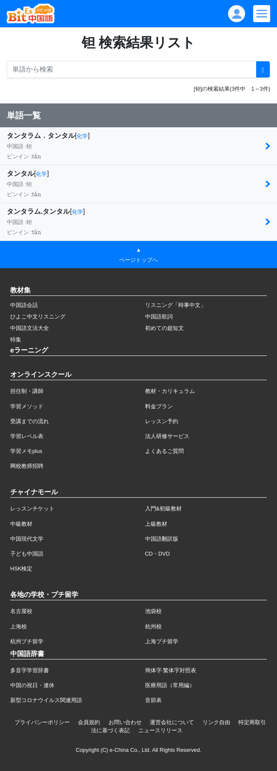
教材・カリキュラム (170, 391)
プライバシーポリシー (42, 722)
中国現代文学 (26, 539)
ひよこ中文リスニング (38, 316)
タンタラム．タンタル (41, 135)
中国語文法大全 (29, 328)
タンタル (20, 173)
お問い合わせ (125, 722)
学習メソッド (26, 406)
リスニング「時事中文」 (175, 305)
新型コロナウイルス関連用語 (46, 700)
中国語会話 (24, 305)
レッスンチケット (32, 508)
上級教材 (156, 524)
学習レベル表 (26, 436)
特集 (15, 339)
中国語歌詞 (159, 316)
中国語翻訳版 (161, 539)
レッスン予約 (161, 421)
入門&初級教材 (163, 508)
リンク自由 (216, 722)
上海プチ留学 (161, 641)
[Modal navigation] (261, 13)
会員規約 (89, 722)
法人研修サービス (167, 436)
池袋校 (153, 611)
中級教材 (21, 524)
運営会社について (172, 722)
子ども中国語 (26, 553)
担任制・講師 (26, 391)
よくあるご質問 (164, 451)
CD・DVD (157, 553)
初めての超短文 (164, 328)
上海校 (18, 626)
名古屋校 (21, 611)
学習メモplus (26, 451)
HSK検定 (21, 568)
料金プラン (159, 406)
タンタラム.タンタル (38, 211)
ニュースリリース (160, 730)
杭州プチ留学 (26, 641)
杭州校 (153, 626)
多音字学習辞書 (29, 670)
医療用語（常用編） (170, 685)
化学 (82, 136)
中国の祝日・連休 (32, 685)
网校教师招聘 (26, 466)
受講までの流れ (29, 421)
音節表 (153, 700)
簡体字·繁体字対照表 (171, 670)
